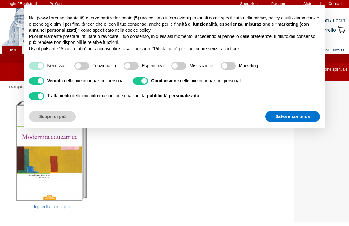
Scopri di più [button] (52, 116)
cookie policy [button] (137, 30)
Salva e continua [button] (292, 116)
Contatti (335, 3)
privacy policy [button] (266, 17)
